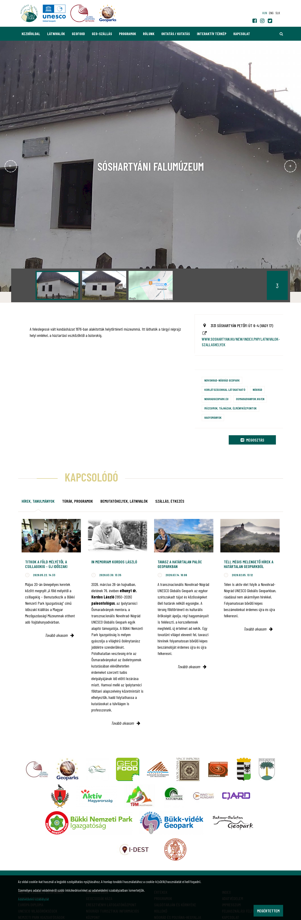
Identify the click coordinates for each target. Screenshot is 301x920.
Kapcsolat (241, 33)
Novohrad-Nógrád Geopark (222, 380)
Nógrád (257, 390)
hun (264, 13)
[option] (57, 285)
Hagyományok (213, 417)
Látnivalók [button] (56, 33)
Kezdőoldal (31, 33)
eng (271, 13)
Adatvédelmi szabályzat (33, 899)
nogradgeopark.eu (216, 399)
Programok (127, 33)
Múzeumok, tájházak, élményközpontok (230, 408)
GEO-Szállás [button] (102, 33)
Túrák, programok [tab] (77, 501)
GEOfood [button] (78, 33)
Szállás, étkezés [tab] (169, 501)
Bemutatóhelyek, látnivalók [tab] (124, 501)
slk (277, 13)
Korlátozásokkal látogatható (224, 390)
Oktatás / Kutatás (175, 33)
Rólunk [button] (148, 33)
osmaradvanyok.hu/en (250, 399)
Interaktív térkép (211, 33)
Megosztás (252, 439)
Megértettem (268, 910)
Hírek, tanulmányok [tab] (38, 501)
